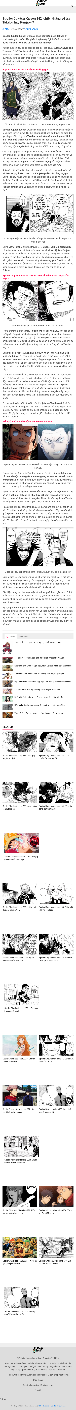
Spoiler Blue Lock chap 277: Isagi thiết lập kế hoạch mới (55, 1110)
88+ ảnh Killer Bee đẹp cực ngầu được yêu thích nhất (37, 690)
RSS (39, 1406)
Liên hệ (53, 1406)
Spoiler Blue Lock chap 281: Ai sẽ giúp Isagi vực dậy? (19, 757)
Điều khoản (61, 1406)
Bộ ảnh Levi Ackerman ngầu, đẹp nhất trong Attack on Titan (39, 705)
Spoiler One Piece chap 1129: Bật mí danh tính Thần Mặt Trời (18, 959)
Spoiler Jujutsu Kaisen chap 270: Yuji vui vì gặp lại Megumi (56, 1211)
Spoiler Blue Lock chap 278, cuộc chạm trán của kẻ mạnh (21, 1009)
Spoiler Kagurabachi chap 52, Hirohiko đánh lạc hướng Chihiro (55, 959)
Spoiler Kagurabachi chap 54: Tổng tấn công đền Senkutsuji (55, 807)
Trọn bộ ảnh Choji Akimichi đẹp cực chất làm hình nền (37, 642)
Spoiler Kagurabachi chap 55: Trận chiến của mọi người (54, 757)
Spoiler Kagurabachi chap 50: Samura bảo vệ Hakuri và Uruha (20, 1161)
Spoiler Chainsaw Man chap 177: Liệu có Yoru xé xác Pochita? (55, 1262)
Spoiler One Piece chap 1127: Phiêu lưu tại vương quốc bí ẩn (20, 1262)
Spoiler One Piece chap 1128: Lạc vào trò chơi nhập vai (19, 1060)
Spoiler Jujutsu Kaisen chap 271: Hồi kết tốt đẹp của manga (18, 1110)
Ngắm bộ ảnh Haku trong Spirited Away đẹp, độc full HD (38, 697)
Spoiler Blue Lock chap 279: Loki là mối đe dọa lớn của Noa (19, 908)
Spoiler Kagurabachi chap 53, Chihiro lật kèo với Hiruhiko (56, 908)
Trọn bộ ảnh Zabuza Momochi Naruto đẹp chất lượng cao (39, 713)
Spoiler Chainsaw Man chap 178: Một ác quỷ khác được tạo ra (19, 1211)
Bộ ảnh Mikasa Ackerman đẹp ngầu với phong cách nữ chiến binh (42, 682)
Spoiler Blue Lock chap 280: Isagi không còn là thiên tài (20, 807)
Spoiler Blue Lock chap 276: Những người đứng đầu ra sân (19, 1312)
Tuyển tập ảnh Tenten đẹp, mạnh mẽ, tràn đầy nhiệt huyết (39, 674)
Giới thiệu (46, 1406)
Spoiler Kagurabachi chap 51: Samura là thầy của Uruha (56, 1060)
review (6, 29)
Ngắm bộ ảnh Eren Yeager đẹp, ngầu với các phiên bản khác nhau (42, 666)
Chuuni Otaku (31, 29)
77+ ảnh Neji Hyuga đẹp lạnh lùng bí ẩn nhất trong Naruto (39, 658)
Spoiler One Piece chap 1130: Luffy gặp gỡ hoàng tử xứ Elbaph (21, 858)
